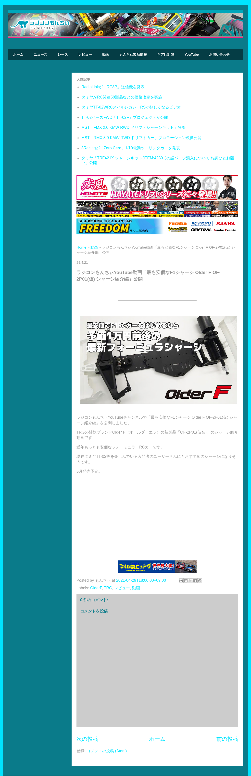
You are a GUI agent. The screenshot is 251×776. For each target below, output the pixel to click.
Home (81, 247)
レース (63, 54)
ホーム (18, 54)
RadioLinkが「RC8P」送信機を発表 (113, 87)
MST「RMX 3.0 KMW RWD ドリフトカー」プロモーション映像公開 (141, 138)
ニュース (40, 54)
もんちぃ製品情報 (133, 54)
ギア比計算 (165, 54)
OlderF (96, 588)
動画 (105, 54)
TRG (108, 588)
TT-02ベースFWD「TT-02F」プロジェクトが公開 (124, 117)
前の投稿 (227, 739)
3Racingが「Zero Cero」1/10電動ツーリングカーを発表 (130, 148)
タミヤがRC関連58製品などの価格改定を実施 (121, 97)
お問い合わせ (219, 54)
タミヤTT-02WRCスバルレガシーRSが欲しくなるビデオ (131, 107)
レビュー (85, 54)
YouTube (192, 54)
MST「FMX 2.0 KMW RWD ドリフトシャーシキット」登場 (133, 127)
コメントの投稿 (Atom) (107, 751)
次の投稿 (87, 739)
